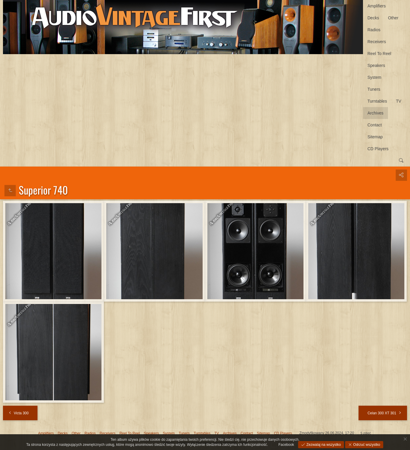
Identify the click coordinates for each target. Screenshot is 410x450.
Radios (374, 29)
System (374, 77)
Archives (375, 113)
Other (393, 17)
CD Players (378, 148)
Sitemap (375, 136)
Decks (373, 17)
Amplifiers (376, 6)
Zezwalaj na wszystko (323, 445)
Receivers (376, 41)
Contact (374, 125)
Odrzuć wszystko (366, 445)
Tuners (373, 89)
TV (398, 101)
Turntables (377, 101)
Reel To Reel (379, 53)
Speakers (376, 65)
